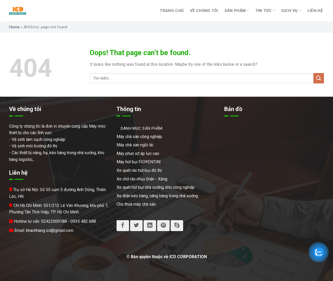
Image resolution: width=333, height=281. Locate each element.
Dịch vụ (291, 10)
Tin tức (265, 10)
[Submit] (318, 78)
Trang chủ (172, 10)
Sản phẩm (237, 10)
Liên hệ (315, 10)
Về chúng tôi (204, 10)
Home (14, 27)
